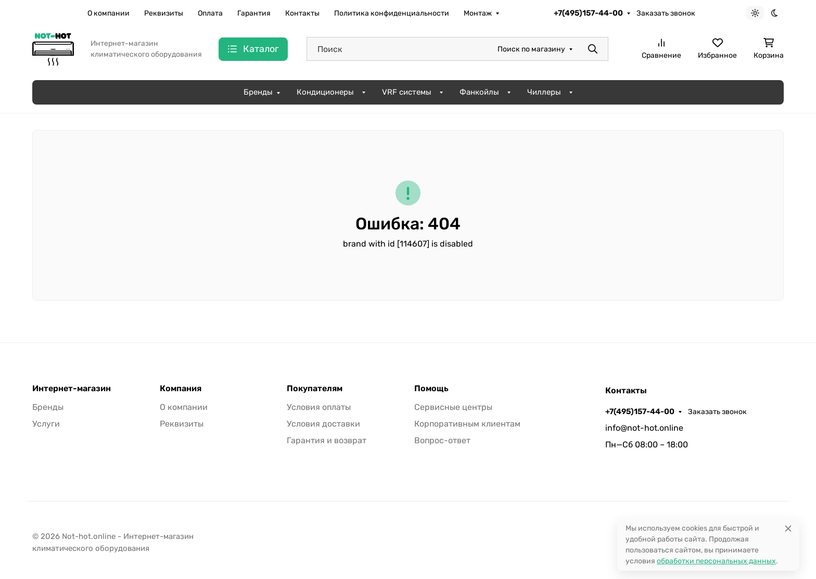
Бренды (258, 92)
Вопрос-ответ (442, 440)
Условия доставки (323, 424)
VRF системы (406, 92)
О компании (108, 13)
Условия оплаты (319, 407)
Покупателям (314, 388)
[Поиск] (457, 49)
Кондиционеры (325, 92)
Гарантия (254, 13)
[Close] (788, 528)
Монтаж (478, 13)
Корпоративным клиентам (467, 424)
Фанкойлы (479, 92)
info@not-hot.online (644, 428)
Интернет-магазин (71, 388)
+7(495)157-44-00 (588, 13)
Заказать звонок (665, 13)
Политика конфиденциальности (391, 13)
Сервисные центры (453, 407)
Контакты (302, 13)
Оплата (210, 13)
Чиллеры (544, 92)
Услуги (46, 424)
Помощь (431, 388)
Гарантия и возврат (326, 440)
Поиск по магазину (531, 49)
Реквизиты (163, 13)
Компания (180, 388)
